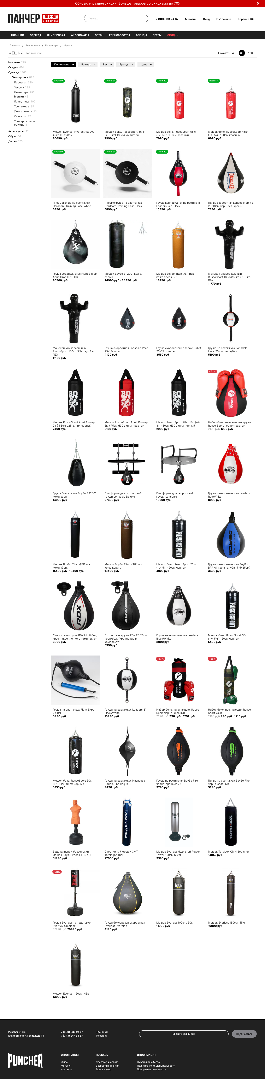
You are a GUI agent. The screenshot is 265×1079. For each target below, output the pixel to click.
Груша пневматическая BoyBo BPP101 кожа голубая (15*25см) (229, 566)
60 (241, 53)
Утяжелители (25, 111)
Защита (22, 87)
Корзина (243, 19)
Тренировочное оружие (24, 123)
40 (233, 53)
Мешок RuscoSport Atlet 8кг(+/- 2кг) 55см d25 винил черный (74, 424)
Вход (206, 19)
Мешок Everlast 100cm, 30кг (175, 922)
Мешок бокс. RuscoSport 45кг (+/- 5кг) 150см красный (228, 133)
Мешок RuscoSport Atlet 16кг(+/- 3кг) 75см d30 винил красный (126, 424)
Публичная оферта (148, 1061)
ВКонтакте (102, 1031)
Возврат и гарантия (107, 1065)
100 (250, 53)
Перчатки (23, 82)
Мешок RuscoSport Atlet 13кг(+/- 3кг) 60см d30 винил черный (178, 424)
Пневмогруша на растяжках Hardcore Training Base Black (123, 204)
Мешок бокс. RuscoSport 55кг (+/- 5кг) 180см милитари (125, 133)
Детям (157, 35)
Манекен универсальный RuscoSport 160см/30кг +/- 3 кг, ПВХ (229, 277)
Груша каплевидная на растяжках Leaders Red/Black (178, 204)
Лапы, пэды (24, 101)
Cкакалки (22, 116)
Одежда (35, 35)
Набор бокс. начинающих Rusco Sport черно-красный (177, 711)
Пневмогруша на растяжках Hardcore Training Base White (72, 204)
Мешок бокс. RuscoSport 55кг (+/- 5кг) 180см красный (176, 133)
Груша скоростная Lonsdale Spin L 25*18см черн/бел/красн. (230, 204)
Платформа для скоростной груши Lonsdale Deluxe (123, 495)
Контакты (66, 1069)
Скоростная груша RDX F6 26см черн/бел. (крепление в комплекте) (126, 639)
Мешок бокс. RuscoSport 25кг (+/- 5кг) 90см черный (176, 566)
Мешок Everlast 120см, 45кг (71, 993)
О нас (64, 1061)
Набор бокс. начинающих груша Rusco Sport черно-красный (229, 424)
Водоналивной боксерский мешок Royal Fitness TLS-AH (72, 853)
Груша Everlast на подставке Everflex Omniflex (72, 924)
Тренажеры (24, 106)
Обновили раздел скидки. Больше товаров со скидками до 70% (128, 3)
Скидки (172, 35)
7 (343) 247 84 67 (72, 1035)
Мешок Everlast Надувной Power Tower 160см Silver (178, 853)
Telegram (101, 1035)
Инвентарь (51, 45)
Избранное (223, 19)
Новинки (17, 35)
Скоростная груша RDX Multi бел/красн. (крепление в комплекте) (75, 637)
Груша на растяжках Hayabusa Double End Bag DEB (125, 782)
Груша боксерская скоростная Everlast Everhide (125, 924)
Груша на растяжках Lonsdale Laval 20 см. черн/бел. (227, 349)
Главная (15, 45)
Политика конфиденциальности (156, 1065)
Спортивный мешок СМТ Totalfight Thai (121, 853)
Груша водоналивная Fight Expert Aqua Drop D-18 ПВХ (75, 275)
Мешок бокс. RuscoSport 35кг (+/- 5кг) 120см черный (228, 637)
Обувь (99, 35)
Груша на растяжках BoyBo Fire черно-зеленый (229, 782)
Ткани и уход (103, 1069)
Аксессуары (80, 35)
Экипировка (56, 35)
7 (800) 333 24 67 (72, 1031)
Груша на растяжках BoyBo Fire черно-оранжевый (177, 782)
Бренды (141, 35)
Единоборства (119, 35)
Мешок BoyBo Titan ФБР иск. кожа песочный (175, 275)
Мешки (21, 96)
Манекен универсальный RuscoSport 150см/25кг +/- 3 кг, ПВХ (74, 351)
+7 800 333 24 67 (166, 19)
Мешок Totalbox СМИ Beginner (228, 851)
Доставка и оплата (107, 1061)
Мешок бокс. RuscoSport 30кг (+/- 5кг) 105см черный (73, 782)
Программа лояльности (151, 1069)
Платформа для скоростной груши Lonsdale (174, 495)
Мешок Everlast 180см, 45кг (226, 922)
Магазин (190, 19)
